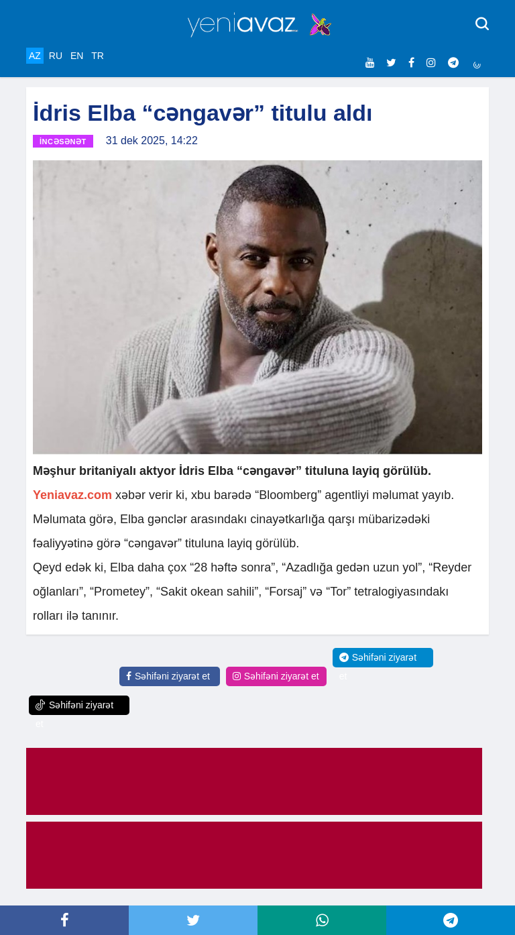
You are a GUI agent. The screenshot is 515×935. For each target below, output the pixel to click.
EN (76, 55)
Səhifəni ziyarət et (168, 676)
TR (97, 55)
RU (55, 55)
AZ (35, 55)
